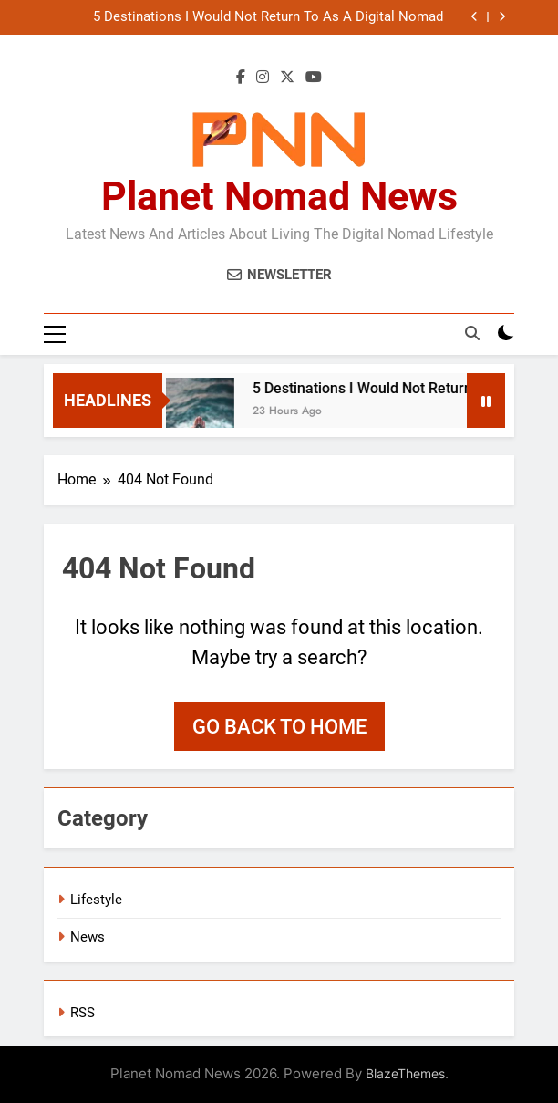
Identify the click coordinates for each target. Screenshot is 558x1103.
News (87, 937)
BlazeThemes (405, 1073)
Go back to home (279, 726)
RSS (82, 1012)
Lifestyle (96, 899)
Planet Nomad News (279, 196)
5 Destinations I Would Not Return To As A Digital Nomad (268, 17)
